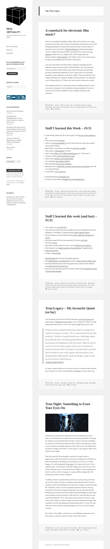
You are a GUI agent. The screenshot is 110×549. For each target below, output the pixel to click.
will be (54, 243)
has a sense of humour (64, 164)
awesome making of (59, 143)
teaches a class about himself (63, 159)
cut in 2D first (61, 227)
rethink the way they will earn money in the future (73, 166)
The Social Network (79, 107)
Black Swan (87, 191)
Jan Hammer (56, 107)
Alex (58, 105)
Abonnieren (12, 73)
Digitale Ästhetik (83, 383)
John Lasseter (79, 193)
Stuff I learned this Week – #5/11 (68, 128)
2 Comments (56, 109)
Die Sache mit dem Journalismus (14, 111)
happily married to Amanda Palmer (70, 248)
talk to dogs (57, 253)
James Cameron (82, 285)
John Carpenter (62, 57)
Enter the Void (61, 285)
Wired (64, 385)
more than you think (78, 148)
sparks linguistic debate (81, 232)
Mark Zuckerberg (89, 193)
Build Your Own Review (83, 245)
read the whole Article (54, 362)
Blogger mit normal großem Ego (73, 179)
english (65, 383)
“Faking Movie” (60, 151)
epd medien (68, 285)
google (75, 285)
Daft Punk (84, 105)
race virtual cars (60, 171)
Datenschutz (9, 53)
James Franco (71, 193)
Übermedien (22, 203)
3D (82, 191)
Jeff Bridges (92, 383)
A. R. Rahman (76, 105)
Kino (89, 285)
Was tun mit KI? (10, 147)
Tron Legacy (87, 195)
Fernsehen (71, 283)
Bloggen (93, 191)
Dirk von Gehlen (20, 197)
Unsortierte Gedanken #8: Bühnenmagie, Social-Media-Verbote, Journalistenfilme (14, 140)
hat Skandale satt (63, 177)
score (71, 107)
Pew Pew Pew (16, 201)
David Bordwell (10, 197)
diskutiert (58, 271)
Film (64, 105)
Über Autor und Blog (11, 46)
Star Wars (50, 195)
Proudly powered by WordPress (61, 545)
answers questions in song (65, 156)
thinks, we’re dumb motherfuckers (65, 153)
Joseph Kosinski (63, 530)
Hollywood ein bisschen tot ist (58, 266)
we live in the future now (85, 319)
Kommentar (74, 528)
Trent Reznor (89, 107)
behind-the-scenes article (64, 322)
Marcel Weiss (56, 287)
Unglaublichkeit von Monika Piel (59, 261)
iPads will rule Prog (51, 250)
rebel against (63, 161)
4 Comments (72, 385)
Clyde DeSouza (49, 193)
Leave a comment (57, 197)
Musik (67, 105)
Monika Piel (63, 287)
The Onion (57, 195)
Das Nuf (14, 199)
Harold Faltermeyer (72, 49)
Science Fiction (80, 287)
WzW (76, 191)
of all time (84, 240)
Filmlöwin (15, 203)
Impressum (9, 50)
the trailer (70, 464)
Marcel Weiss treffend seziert (86, 261)
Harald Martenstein (60, 193)
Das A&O (9, 199)
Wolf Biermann (50, 258)
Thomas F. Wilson (78, 195)
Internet (68, 191)
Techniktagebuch (11, 204)
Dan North (53, 285)
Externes (65, 283)
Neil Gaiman (71, 287)
